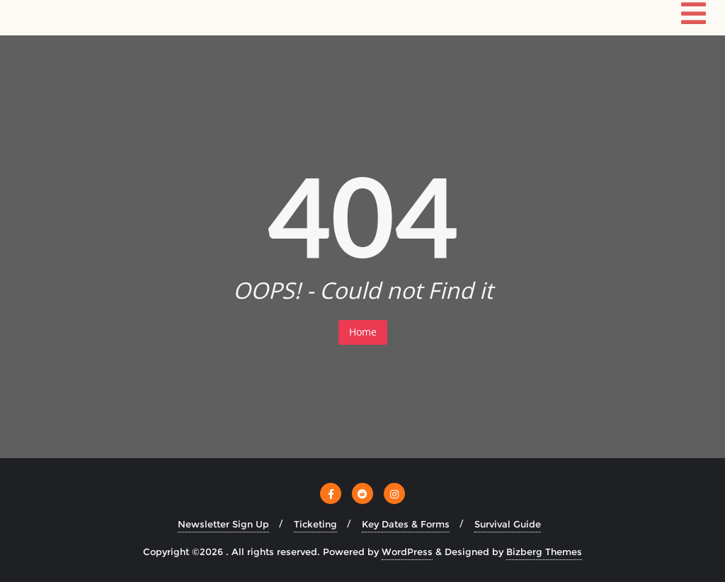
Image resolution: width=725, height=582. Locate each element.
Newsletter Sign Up (223, 524)
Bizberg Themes (544, 551)
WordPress (407, 551)
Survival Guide (507, 524)
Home (363, 331)
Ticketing (315, 524)
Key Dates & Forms (406, 524)
